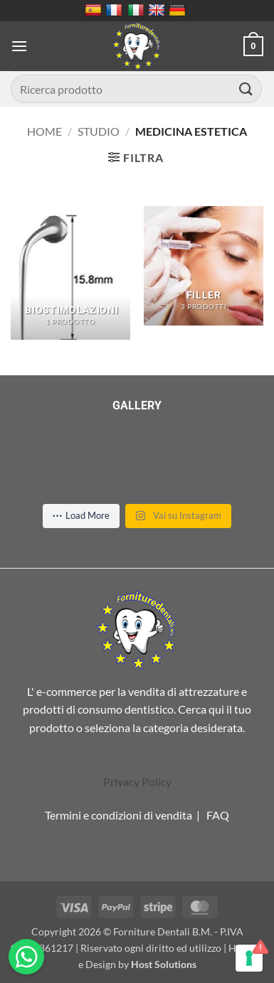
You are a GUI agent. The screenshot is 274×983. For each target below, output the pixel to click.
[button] (19, 45)
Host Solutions (163, 964)
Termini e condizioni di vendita (118, 815)
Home (44, 131)
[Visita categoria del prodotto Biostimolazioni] (70, 273)
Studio (99, 131)
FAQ (217, 815)
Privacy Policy (137, 781)
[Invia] (246, 88)
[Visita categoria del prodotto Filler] (203, 266)
